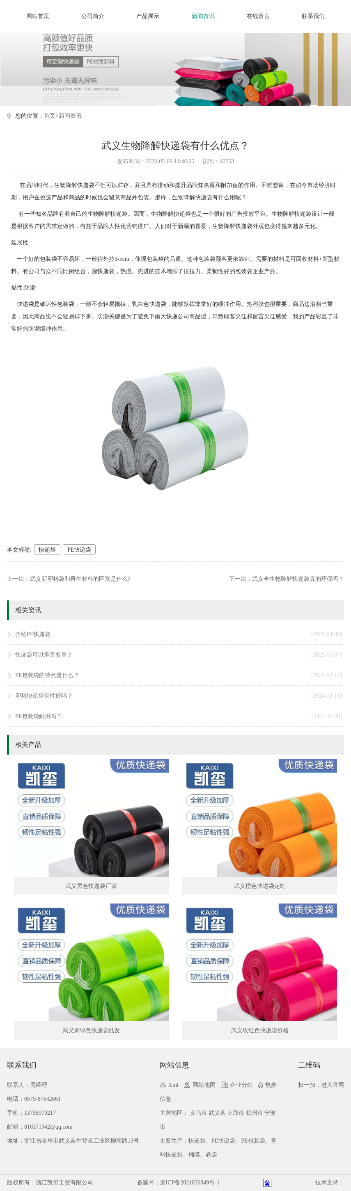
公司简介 (92, 16)
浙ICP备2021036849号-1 (190, 1183)
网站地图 (204, 1085)
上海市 (235, 1113)
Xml (173, 1085)
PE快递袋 (79, 550)
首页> (51, 116)
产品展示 (147, 16)
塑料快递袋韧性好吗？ (178, 696)
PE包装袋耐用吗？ (178, 716)
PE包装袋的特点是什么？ (178, 675)
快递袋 (47, 550)
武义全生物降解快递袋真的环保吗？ (298, 579)
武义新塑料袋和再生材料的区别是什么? (80, 579)
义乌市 (198, 1113)
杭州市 (254, 1113)
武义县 (217, 1113)
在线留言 (258, 16)
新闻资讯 (203, 16)
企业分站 (241, 1085)
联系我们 (313, 16)
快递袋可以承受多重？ (178, 655)
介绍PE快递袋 (178, 634)
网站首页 (37, 16)
